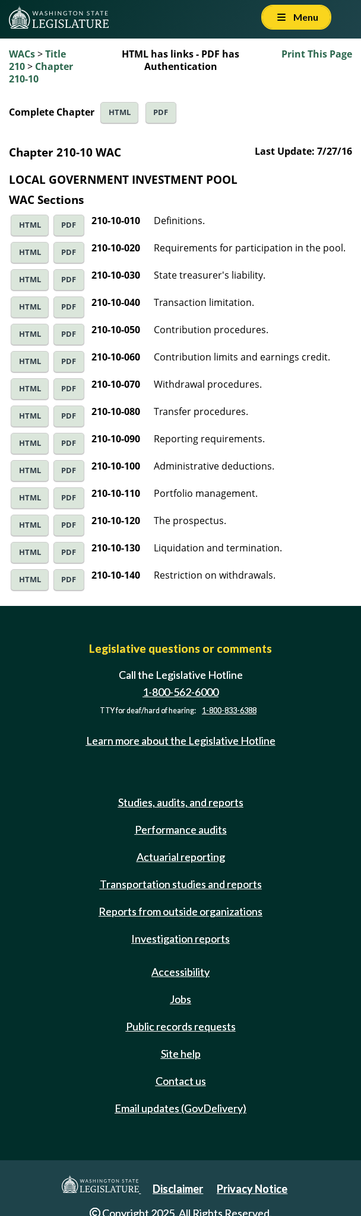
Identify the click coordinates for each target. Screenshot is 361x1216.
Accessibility (180, 971)
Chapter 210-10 (41, 72)
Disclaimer (178, 1188)
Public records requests (181, 1026)
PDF (160, 112)
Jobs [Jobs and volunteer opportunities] (180, 999)
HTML (120, 112)
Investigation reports (180, 938)
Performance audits (181, 829)
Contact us (181, 1080)
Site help (181, 1053)
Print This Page (316, 53)
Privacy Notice (252, 1188)
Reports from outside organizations (180, 911)
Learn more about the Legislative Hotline (181, 740)
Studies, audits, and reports (180, 802)
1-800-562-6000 (180, 691)
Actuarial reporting (181, 856)
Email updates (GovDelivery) (180, 1108)
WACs (22, 53)
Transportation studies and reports (181, 884)
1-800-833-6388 (229, 710)
